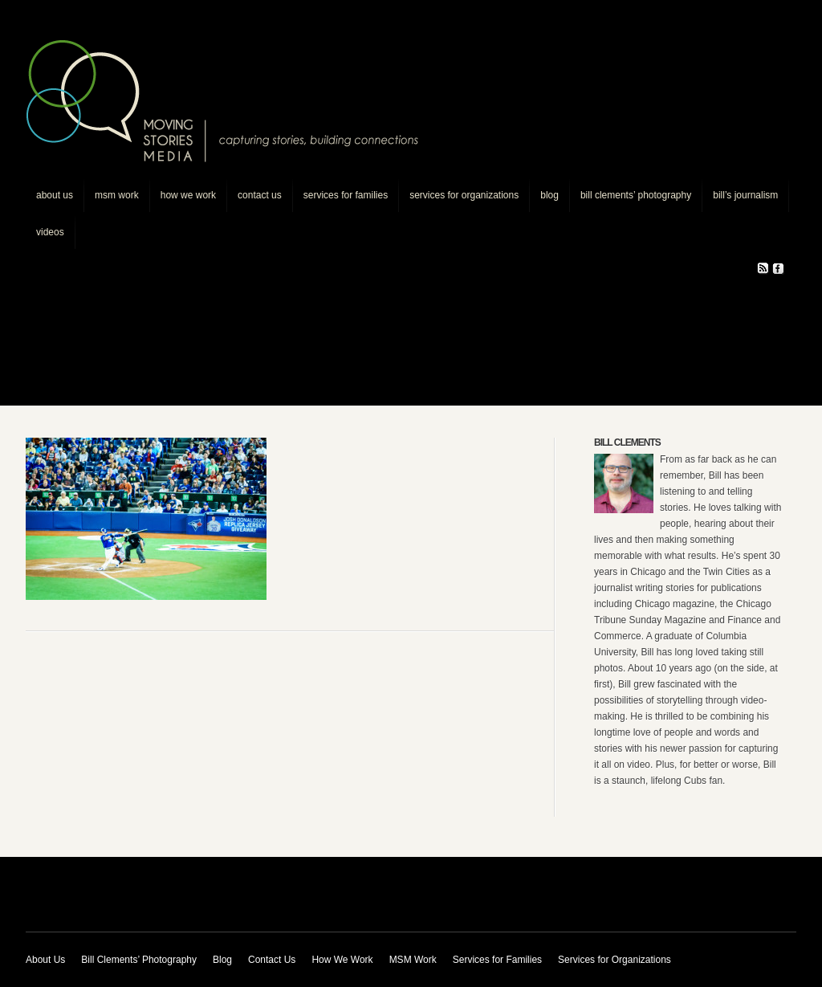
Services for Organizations (464, 195)
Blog (549, 195)
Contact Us (260, 195)
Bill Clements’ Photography (635, 195)
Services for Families (345, 195)
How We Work (188, 195)
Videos (50, 232)
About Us (54, 195)
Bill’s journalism (745, 195)
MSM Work (117, 195)
